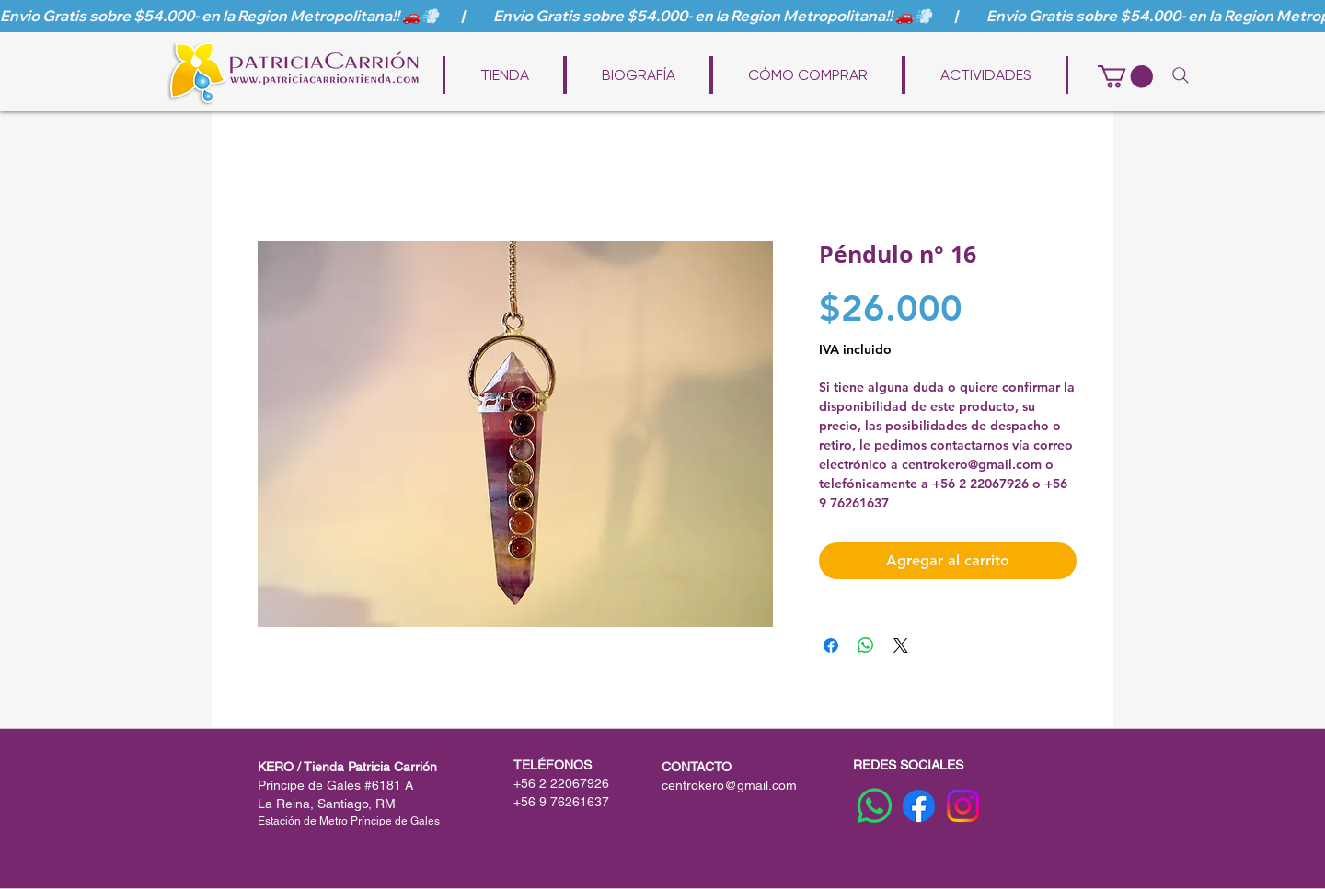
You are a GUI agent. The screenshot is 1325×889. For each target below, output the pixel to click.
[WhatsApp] (874, 805)
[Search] (1180, 75)
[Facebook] (918, 805)
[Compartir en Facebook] (831, 645)
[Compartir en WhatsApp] (866, 645)
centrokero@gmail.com (729, 785)
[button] (1125, 76)
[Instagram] (963, 805)
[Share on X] (901, 645)
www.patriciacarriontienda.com (675, 47)
